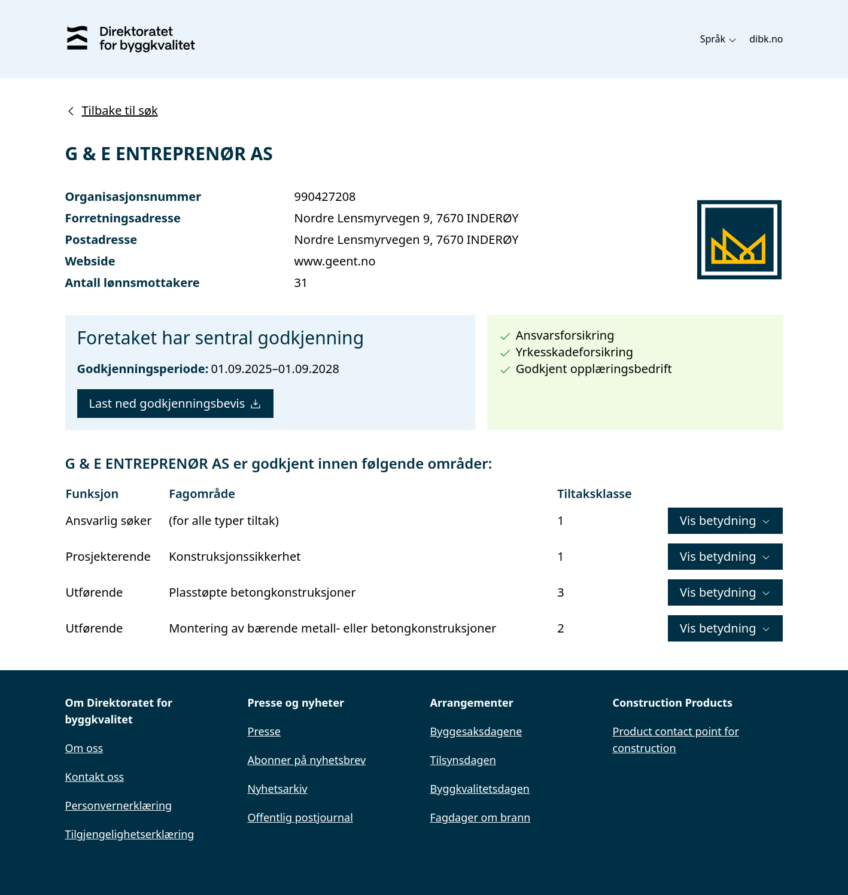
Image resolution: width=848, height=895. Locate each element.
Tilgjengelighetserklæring (129, 834)
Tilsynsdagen (463, 760)
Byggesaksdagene (476, 731)
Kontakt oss (94, 776)
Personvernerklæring (118, 805)
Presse (264, 731)
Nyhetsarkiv (278, 788)
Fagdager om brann (480, 817)
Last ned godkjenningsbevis (175, 403)
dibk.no (766, 38)
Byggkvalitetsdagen (480, 788)
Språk (719, 38)
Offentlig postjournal (300, 817)
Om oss (84, 748)
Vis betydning (725, 520)
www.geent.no (335, 261)
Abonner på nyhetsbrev (307, 760)
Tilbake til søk (111, 110)
